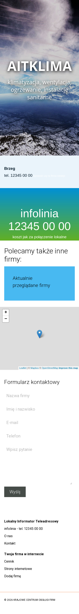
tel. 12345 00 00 (18, 175)
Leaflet (22, 368)
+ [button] (5, 312)
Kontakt (9, 543)
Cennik (9, 561)
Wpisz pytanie (38, 464)
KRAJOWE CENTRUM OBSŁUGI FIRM (34, 599)
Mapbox (35, 368)
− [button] (5, 319)
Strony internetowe (18, 569)
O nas (8, 536)
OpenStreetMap (50, 368)
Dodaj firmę (12, 576)
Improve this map (68, 368)
